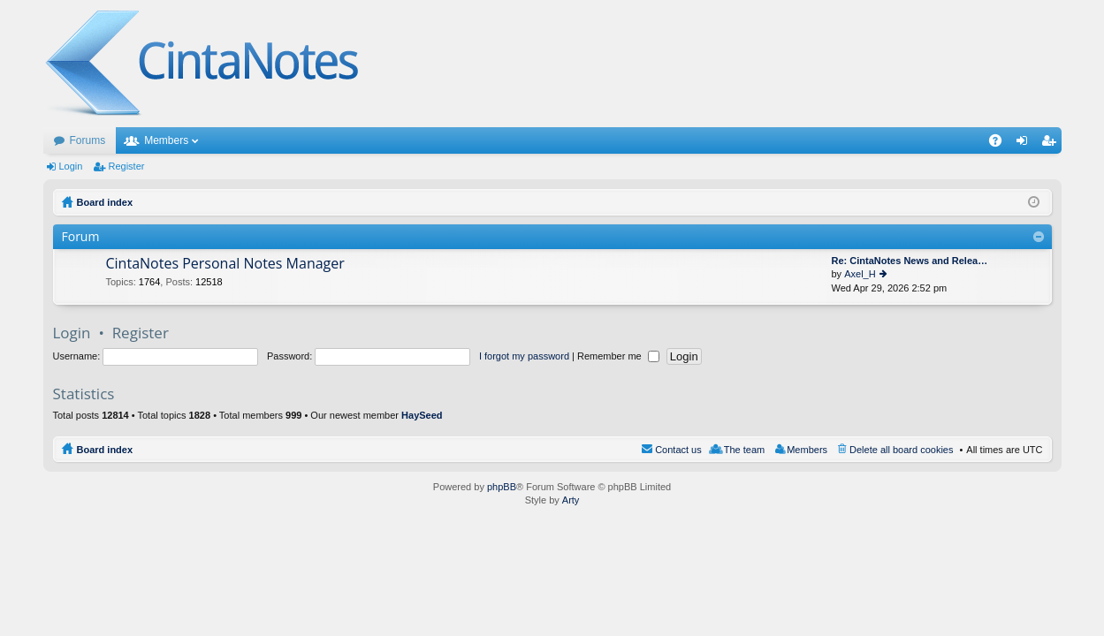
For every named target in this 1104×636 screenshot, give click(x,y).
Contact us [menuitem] (678, 449)
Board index (105, 449)
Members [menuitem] (807, 449)
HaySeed (421, 415)
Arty (571, 500)
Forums (88, 140)
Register (126, 166)
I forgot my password (524, 356)
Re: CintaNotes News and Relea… (910, 260)
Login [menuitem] (1025, 144)
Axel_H (859, 274)
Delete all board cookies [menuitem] (901, 449)
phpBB (501, 486)
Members (166, 140)
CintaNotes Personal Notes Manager (225, 264)
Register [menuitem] (1051, 144)
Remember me (618, 356)
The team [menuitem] (744, 449)
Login (71, 166)
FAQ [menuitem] (1000, 144)
